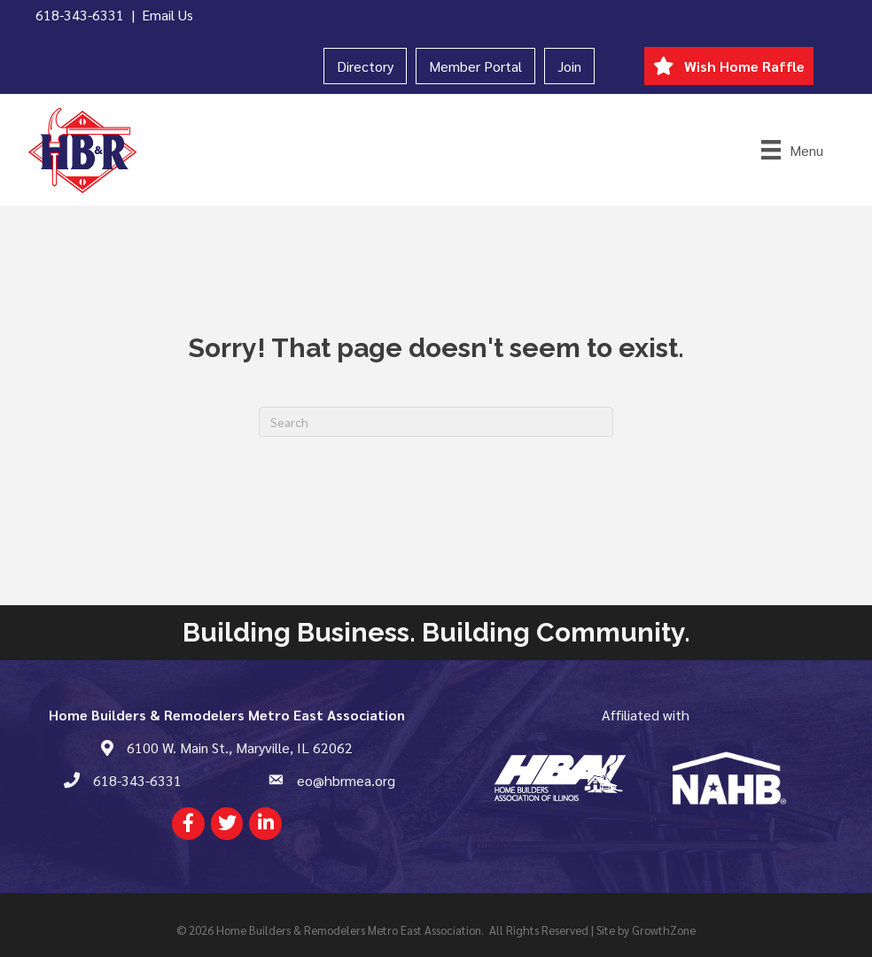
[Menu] (792, 149)
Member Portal (475, 66)
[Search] (436, 422)
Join (569, 66)
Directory (365, 66)
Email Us (167, 14)
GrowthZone (664, 930)
